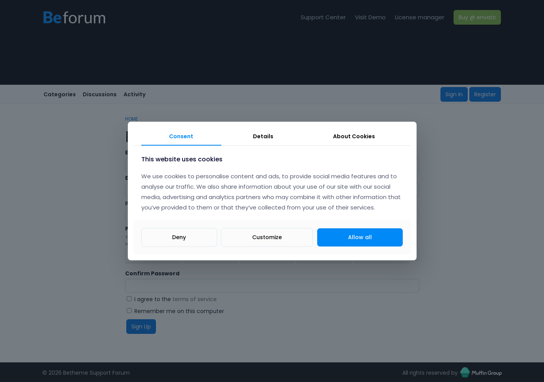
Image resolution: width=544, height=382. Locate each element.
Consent (181, 136)
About (354, 136)
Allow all (360, 237)
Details (263, 136)
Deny (179, 237)
